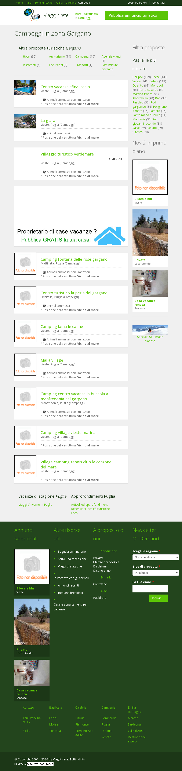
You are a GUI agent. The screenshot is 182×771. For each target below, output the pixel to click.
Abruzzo (28, 707)
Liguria (79, 718)
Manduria (138, 119)
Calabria (80, 707)
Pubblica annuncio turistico (133, 15)
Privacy (98, 558)
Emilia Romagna (134, 709)
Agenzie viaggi (111, 56)
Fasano (152, 128)
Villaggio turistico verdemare (67, 154)
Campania (108, 707)
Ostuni (153, 81)
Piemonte (82, 724)
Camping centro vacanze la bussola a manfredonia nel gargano (74, 396)
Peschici (137, 102)
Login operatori (137, 2)
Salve (136, 128)
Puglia (106, 724)
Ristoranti (29, 65)
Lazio (53, 718)
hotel (78, 14)
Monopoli (156, 85)
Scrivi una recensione (72, 559)
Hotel (26, 56)
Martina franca (142, 94)
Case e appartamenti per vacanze (71, 606)
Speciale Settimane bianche (150, 335)
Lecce (156, 77)
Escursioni (56, 65)
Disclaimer (100, 566)
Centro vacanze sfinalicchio (65, 86)
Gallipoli (137, 77)
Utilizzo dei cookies (106, 562)
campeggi (84, 18)
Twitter (155, 760)
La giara (48, 120)
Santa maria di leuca (146, 115)
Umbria (107, 731)
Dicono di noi (102, 571)
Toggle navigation (18, 15)
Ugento (137, 132)
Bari (157, 98)
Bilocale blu (143, 199)
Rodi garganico (144, 104)
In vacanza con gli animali (71, 578)
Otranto (137, 85)
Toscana (55, 731)
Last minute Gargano (110, 67)
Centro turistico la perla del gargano (74, 292)
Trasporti (81, 65)
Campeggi (82, 56)
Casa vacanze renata (145, 303)
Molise (53, 724)
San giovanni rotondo (144, 121)
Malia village (52, 360)
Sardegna (134, 724)
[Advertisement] (71, 206)
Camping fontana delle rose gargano (74, 259)
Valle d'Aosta (136, 731)
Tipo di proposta (146, 566)
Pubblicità (99, 598)
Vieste (136, 81)
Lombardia (109, 718)
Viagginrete (56, 15)
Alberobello (140, 98)
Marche (133, 718)
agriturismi (91, 14)
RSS (165, 760)
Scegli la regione (146, 551)
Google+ (145, 760)
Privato (140, 260)
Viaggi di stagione (70, 566)
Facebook (136, 760)
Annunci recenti (68, 585)
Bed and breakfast (70, 593)
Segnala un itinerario (72, 551)
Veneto (106, 737)
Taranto (154, 111)
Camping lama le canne (62, 326)
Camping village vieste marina (68, 432)
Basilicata (55, 707)
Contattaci (158, 2)
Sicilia (26, 731)
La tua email (143, 582)
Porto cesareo (148, 90)
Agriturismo (57, 56)
